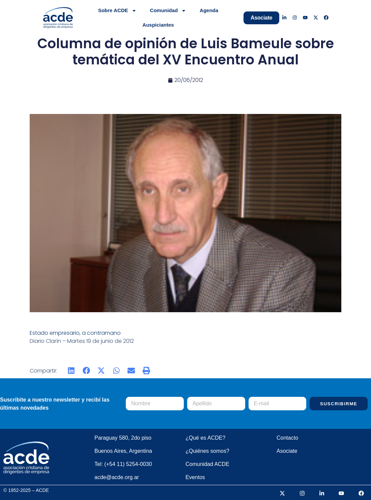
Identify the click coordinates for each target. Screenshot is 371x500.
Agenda (209, 10)
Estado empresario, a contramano (76, 333)
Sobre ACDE (117, 11)
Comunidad (168, 11)
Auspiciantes (158, 25)
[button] (71, 371)
